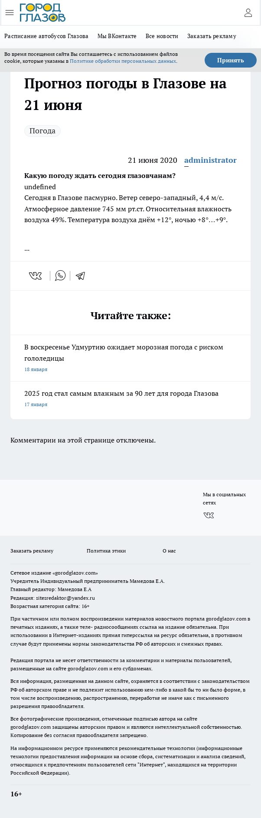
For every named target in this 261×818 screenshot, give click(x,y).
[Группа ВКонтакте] (208, 515)
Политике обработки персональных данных (123, 61)
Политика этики (106, 550)
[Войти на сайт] (248, 12)
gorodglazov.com (226, 618)
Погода (42, 131)
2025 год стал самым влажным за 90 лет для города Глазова (130, 399)
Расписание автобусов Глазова (46, 36)
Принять (230, 60)
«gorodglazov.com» (75, 572)
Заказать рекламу (211, 36)
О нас (169, 550)
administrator (210, 160)
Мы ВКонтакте (117, 36)
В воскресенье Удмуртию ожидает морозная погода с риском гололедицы (130, 359)
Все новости (162, 36)
